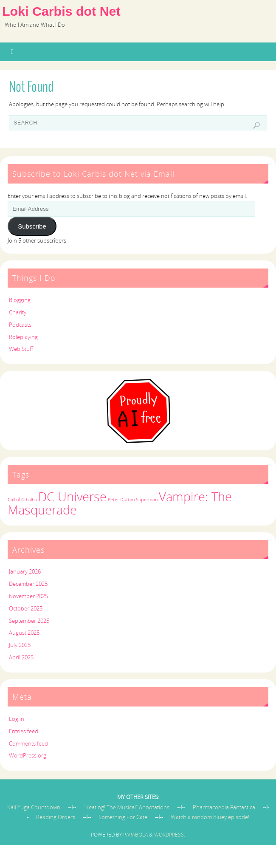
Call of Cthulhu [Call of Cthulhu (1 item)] (22, 500)
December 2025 (28, 584)
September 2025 (29, 621)
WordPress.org (27, 755)
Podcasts (20, 324)
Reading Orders (55, 817)
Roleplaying (23, 337)
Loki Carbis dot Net (61, 11)
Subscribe (32, 226)
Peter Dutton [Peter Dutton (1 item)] (121, 500)
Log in (16, 719)
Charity (17, 312)
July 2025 (20, 645)
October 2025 (25, 608)
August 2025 (24, 632)
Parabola (135, 834)
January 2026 (25, 571)
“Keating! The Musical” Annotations (126, 807)
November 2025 (28, 596)
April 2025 (21, 657)
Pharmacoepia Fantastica (224, 807)
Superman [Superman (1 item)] (147, 500)
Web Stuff (21, 349)
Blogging (20, 300)
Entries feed (23, 731)
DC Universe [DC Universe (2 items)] (72, 496)
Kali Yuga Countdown (33, 807)
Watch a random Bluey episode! (210, 817)
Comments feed (28, 743)
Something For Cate (123, 817)
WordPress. (169, 834)
